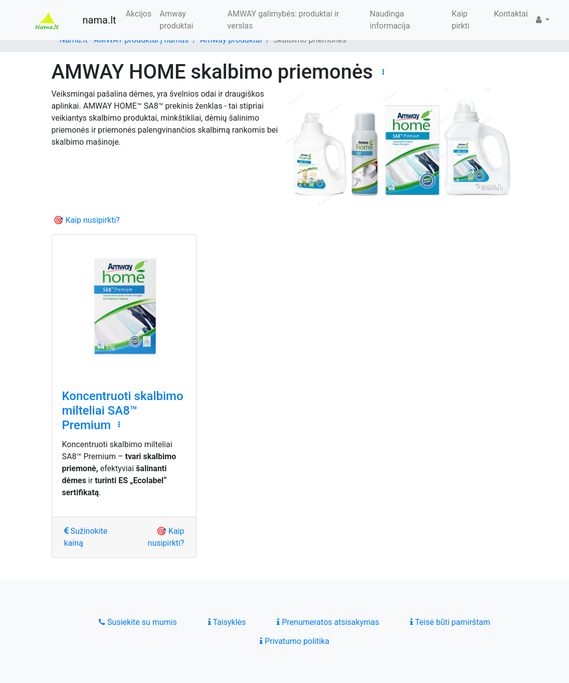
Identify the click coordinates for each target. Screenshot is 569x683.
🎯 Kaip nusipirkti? (87, 220)
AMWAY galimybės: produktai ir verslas (283, 20)
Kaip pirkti (461, 20)
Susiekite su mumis (138, 622)
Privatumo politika (294, 641)
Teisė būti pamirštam (450, 622)
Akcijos (138, 14)
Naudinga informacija (390, 20)
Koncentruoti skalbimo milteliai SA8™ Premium (122, 410)
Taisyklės (227, 622)
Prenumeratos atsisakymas (328, 622)
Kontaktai (511, 14)
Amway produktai (176, 20)
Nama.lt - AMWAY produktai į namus (124, 40)
